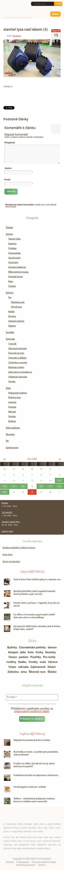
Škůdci (51, 671)
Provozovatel (23, 861)
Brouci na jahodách (11, 561)
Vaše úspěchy (13, 427)
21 (50, 486)
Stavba (12, 416)
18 (23, 486)
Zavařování (14, 257)
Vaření (9, 234)
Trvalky (33, 662)
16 (5, 486)
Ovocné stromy (16, 353)
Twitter (14, 3)
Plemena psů (17, 302)
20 (41, 486)
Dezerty (12, 243)
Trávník (12, 343)
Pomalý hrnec (15, 276)
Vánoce (53, 662)
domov (52, 647)
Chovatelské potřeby (32, 647)
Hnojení (13, 652)
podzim (23, 657)
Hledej (58, 4)
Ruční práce (14, 397)
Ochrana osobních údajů (44, 861)
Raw (10, 281)
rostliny (11, 662)
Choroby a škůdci (17, 357)
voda (43, 662)
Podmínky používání (25, 864)
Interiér (12, 402)
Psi (9, 297)
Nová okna (7, 554)
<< (5, 459)
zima (23, 671)
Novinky (10, 434)
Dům (8, 388)
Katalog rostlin (16, 367)
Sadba (22, 662)
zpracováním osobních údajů (31, 711)
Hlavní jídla (14, 238)
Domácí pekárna (17, 267)
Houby (11, 381)
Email (7, 179)
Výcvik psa (16, 306)
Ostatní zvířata (16, 320)
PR (7, 440)
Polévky (12, 248)
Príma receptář (10, 13)
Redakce (17, 36)
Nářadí (12, 411)
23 (5, 492)
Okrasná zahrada (17, 348)
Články (9, 227)
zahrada (23, 666)
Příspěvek (9, 142)
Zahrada (10, 338)
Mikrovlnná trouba (18, 271)
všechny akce (7, 531)
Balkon (12, 421)
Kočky (11, 311)
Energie (12, 406)
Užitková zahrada (17, 376)
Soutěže (10, 332)
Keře (31, 652)
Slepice (12, 325)
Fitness (12, 286)
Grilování (13, 262)
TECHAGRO (7, 512)
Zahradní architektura (20, 371)
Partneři (10, 861)
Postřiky (35, 657)
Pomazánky (14, 253)
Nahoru (42, 864)
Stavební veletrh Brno (11, 522)
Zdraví (51, 666)
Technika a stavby (17, 362)
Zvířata (9, 292)
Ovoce (13, 657)
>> (60, 459)
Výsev (12, 666)
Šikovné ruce (37, 671)
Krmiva (12, 316)
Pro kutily (49, 657)
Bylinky (12, 647)
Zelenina (13, 671)
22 (60, 486)
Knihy (39, 652)
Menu (55, 14)
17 (14, 486)
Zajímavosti (12, 447)
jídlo (23, 652)
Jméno (8, 168)
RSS (3, 3)
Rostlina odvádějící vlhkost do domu (19, 548)
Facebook (9, 3)
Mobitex (5, 503)
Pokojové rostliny (17, 392)
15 (60, 480)
